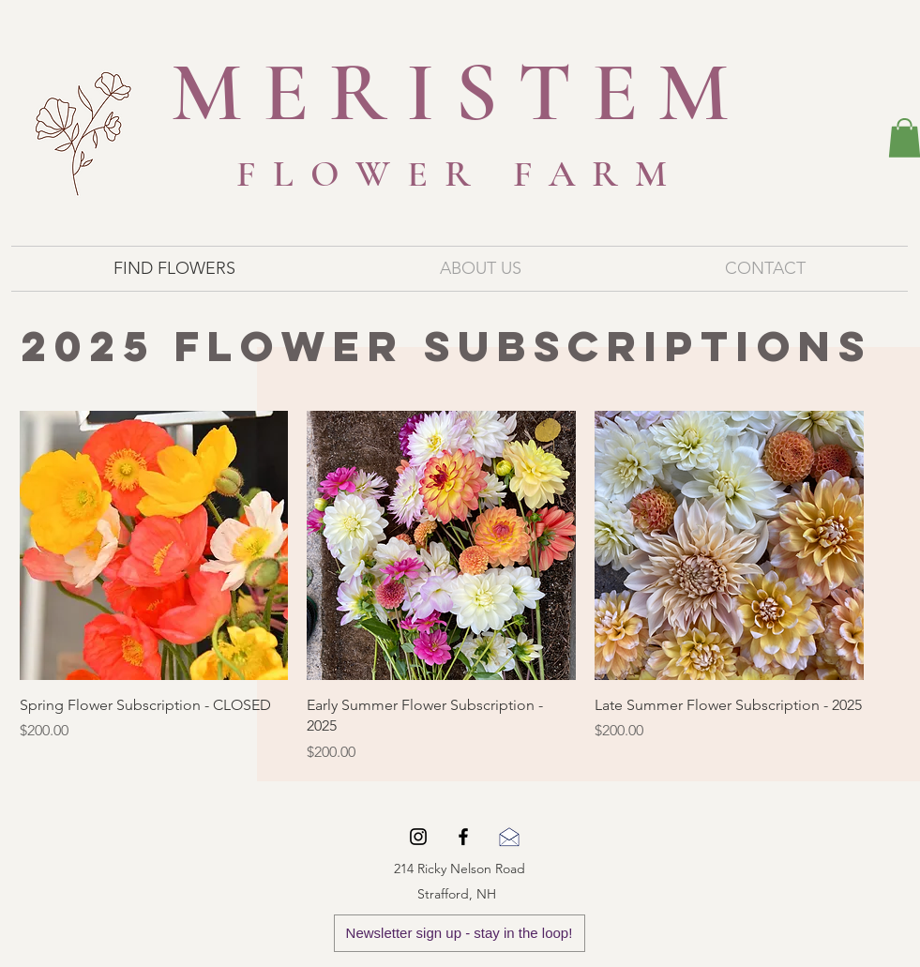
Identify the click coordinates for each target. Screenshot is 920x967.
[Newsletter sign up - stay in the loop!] (459, 933)
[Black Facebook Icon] (463, 836)
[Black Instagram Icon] (418, 836)
